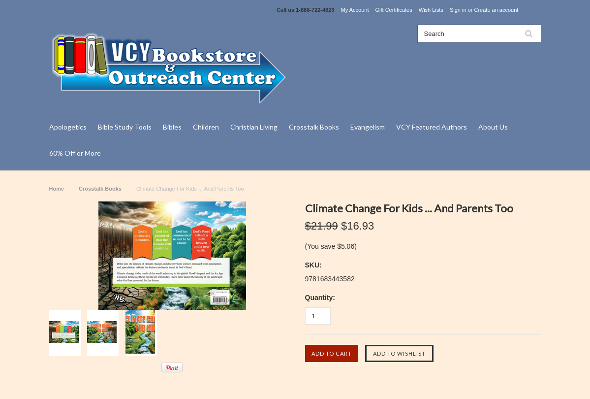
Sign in (458, 10)
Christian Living (254, 127)
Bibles (172, 127)
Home (56, 189)
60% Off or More (75, 153)
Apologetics (68, 127)
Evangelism (367, 127)
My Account (355, 10)
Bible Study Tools (125, 127)
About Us (493, 127)
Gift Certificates (393, 10)
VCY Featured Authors (431, 127)
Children (206, 127)
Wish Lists (431, 10)
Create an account (496, 10)
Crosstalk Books (314, 127)
